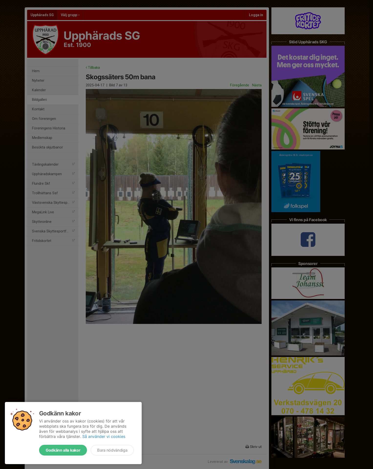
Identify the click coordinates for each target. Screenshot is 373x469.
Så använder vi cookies (103, 436)
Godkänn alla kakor (63, 450)
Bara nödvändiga (112, 450)
